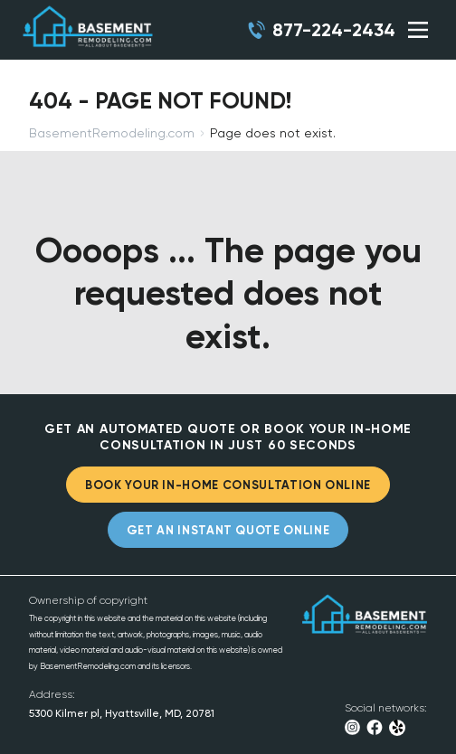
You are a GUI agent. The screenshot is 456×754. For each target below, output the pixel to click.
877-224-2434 (333, 30)
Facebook (374, 727)
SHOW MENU (418, 30)
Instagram (352, 727)
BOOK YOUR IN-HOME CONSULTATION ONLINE (228, 485)
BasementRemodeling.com (112, 133)
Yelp (397, 728)
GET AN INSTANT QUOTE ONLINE (228, 530)
